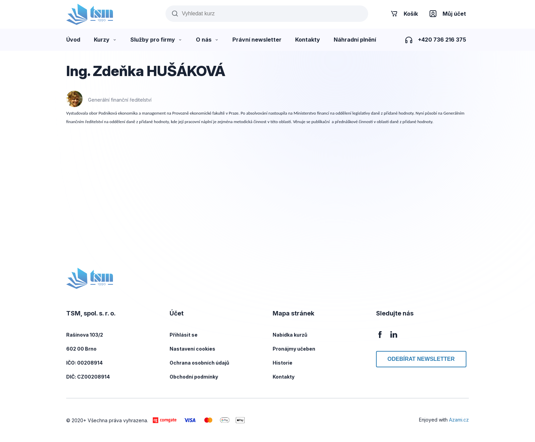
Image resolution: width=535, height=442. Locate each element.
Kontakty (283, 377)
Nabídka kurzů (290, 335)
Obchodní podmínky (194, 377)
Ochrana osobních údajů (199, 363)
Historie (282, 363)
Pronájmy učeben (294, 349)
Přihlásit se (184, 335)
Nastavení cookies (192, 349)
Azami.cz (459, 420)
